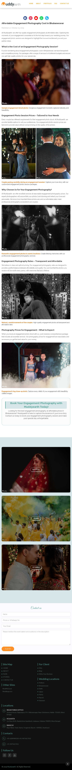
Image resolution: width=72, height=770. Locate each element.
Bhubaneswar (43, 686)
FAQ (55, 3)
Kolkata (41, 683)
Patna (41, 694)
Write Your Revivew (45, 674)
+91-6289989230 (13, 738)
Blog (40, 671)
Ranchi (41, 697)
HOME (31, 3)
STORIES (6, 677)
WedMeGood (7, 689)
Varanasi (42, 700)
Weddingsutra (7, 691)
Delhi (41, 689)
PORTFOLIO (48, 3)
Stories (36, 567)
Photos (36, 470)
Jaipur (41, 692)
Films (36, 518)
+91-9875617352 (25, 738)
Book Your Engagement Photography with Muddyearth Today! (36, 405)
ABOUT (38, 3)
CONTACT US (64, 3)
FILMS (5, 674)
